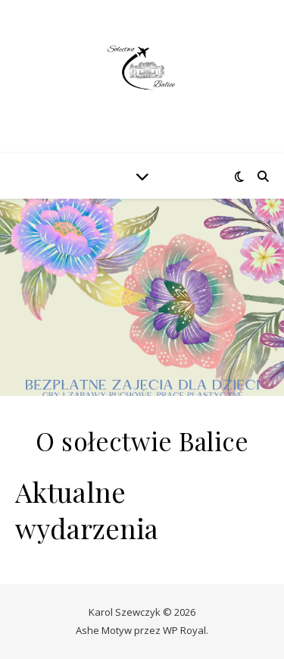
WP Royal (184, 630)
